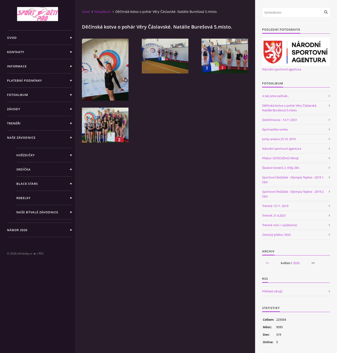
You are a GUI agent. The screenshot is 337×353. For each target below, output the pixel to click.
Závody (13, 109)
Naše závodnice (21, 137)
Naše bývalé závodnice (37, 212)
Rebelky (23, 198)
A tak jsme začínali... (275, 96)
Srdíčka (23, 169)
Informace (17, 66)
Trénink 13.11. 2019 (275, 206)
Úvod (12, 38)
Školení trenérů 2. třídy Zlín (280, 168)
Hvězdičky (25, 155)
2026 (296, 263)
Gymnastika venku (275, 129)
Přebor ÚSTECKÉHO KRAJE (280, 158)
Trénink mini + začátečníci (279, 225)
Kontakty (15, 52)
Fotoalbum (17, 95)
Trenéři (14, 123)
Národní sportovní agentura (281, 69)
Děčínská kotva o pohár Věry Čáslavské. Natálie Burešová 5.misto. (289, 107)
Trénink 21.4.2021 (274, 215)
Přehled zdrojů (272, 291)
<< (267, 263)
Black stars (27, 184)
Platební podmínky (24, 80)
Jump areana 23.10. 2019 (279, 139)
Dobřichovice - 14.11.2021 (279, 120)
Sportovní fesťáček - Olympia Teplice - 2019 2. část (293, 193)
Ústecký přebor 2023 (276, 235)
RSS (41, 253)
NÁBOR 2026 (17, 230)
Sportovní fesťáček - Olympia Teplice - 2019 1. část (293, 179)
